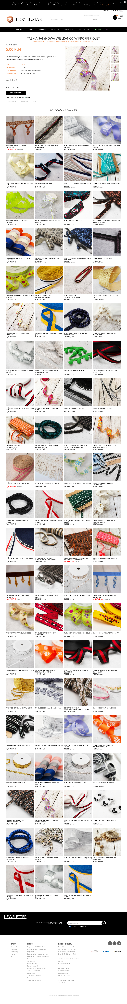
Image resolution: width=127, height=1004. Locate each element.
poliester (23, 65)
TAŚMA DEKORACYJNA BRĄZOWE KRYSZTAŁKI (17, 596)
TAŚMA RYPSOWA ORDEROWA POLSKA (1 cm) (48, 521)
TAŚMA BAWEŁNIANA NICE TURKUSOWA (106, 183)
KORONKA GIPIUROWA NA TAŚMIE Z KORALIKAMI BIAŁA (47, 371)
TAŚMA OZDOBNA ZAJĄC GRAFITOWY (48, 708)
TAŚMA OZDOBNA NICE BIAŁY (103, 408)
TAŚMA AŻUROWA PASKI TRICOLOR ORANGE (18, 259)
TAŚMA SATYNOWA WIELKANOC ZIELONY (78, 633)
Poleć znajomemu (12, 101)
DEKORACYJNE (55, 29)
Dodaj (73, 927)
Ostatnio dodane (84, 29)
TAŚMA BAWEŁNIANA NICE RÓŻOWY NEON (105, 558)
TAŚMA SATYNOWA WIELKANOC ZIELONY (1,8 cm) (20, 296)
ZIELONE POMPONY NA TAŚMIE (74, 371)
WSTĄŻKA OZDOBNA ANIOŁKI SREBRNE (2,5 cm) (48, 896)
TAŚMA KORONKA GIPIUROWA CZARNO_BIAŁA (103, 484)
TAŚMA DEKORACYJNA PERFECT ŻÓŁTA (106, 633)
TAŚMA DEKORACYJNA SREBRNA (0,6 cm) (78, 858)
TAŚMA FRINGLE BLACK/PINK (102, 258)
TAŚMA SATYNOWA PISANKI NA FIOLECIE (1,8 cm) (77, 746)
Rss (12, 956)
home (34, 42)
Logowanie (106, 11)
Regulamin (30, 952)
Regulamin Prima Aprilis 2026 (36, 949)
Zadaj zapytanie (24, 101)
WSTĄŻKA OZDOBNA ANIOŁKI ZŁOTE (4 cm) (19, 184)
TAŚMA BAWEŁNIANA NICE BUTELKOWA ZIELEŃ (77, 521)
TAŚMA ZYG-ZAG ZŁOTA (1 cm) (16, 783)
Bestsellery (14, 952)
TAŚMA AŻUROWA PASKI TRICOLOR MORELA (47, 783)
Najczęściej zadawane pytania (36, 968)
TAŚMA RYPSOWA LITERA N (44, 183)
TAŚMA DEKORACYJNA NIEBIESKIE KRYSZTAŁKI (104, 596)
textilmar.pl (61, 995)
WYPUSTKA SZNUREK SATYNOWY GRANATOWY (17, 858)
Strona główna (15, 947)
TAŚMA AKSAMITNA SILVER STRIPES (18, 745)
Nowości (13, 954)
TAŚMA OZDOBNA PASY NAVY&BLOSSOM (77, 183)
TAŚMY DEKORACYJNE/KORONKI (56, 42)
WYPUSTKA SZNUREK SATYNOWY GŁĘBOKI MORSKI (46, 446)
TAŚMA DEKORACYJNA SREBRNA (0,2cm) (49, 745)
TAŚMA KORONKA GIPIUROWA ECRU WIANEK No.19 (105, 334)
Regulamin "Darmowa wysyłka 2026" (39, 956)
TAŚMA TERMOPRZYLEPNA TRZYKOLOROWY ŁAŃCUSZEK (45, 558)
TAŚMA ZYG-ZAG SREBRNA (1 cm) (75, 783)
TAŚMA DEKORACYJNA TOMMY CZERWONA (45, 633)
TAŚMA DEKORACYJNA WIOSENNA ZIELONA (17, 221)
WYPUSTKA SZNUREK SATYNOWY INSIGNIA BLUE (75, 334)
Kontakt (29, 978)
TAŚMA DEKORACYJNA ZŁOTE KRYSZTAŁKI (16, 146)
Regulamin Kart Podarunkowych (37, 954)
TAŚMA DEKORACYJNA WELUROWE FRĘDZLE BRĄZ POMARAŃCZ (76, 558)
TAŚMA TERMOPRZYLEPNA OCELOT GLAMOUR (47, 259)
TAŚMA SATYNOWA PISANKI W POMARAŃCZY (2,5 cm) (103, 746)
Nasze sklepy (31, 973)
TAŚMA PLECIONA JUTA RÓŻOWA (17, 483)
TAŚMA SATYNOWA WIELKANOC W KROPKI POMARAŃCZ (104, 446)
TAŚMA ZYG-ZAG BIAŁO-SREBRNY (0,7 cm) (20, 670)
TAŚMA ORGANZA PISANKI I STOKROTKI (77, 483)
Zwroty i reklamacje (33, 971)
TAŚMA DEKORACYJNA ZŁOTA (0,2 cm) (19, 708)
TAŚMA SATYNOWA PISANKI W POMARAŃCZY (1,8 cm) (45, 671)
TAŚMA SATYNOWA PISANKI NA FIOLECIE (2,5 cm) (106, 146)
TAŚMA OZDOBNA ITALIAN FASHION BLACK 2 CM (76, 671)
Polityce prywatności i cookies (108, 5)
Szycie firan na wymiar (34, 980)
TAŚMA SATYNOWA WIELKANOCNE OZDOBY (47, 409)
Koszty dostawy (32, 964)
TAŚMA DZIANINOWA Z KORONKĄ (104, 783)
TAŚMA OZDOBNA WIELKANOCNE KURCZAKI (17, 334)
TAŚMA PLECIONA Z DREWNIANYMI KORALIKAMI (104, 858)
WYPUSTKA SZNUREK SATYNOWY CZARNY (17, 521)
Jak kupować (31, 961)
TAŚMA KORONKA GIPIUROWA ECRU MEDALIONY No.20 (105, 521)
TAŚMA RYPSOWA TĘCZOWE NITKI (104, 708)
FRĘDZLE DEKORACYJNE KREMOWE (47, 483)
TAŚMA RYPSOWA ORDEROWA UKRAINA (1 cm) (77, 896)
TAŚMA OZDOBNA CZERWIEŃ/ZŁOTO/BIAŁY (72, 296)
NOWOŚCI (19, 29)
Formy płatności (32, 966)
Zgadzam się (62, 6)
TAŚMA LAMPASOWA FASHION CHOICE (19, 558)
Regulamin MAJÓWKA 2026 (36, 947)
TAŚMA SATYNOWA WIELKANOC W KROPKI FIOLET (46, 821)
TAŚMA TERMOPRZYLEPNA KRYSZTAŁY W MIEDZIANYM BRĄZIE (106, 221)
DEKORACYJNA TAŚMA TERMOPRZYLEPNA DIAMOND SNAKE (76, 708)
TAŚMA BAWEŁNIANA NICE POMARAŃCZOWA (15, 446)
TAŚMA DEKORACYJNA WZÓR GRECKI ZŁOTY (105, 296)
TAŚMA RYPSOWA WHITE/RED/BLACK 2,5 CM (20, 409)
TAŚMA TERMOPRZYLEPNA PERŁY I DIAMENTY (46, 858)
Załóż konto (116, 11)
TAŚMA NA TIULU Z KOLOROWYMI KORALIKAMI (46, 146)
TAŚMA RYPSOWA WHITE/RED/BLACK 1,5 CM (78, 821)
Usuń (84, 927)
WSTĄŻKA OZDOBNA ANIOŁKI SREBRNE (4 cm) (19, 371)
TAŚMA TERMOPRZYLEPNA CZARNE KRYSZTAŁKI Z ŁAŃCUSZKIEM (76, 446)
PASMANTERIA (41, 42)
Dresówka (42, 29)
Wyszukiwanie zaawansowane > (91, 15)
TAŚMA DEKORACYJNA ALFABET (74, 408)
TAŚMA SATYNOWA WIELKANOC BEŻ (18, 633)
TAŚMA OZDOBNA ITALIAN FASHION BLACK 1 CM (105, 371)
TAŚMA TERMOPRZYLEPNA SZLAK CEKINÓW (46, 596)
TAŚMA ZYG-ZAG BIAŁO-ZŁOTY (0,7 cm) (77, 595)
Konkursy (30, 959)
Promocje (14, 949)
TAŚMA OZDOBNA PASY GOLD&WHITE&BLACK (43, 296)
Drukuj (35, 101)
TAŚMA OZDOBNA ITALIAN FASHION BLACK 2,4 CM (105, 671)
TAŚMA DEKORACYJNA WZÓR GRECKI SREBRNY (76, 146)
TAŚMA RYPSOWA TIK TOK (72, 221)
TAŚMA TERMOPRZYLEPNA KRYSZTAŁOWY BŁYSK (15, 821)
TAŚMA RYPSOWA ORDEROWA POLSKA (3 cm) (19, 896)
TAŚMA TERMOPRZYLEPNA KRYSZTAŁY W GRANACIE (77, 259)
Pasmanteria (68, 29)
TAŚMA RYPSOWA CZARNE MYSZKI (104, 820)
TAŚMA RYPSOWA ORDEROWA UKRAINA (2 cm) (48, 334)
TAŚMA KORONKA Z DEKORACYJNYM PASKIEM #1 (47, 221)
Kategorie (30, 29)
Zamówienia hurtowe (34, 975)
